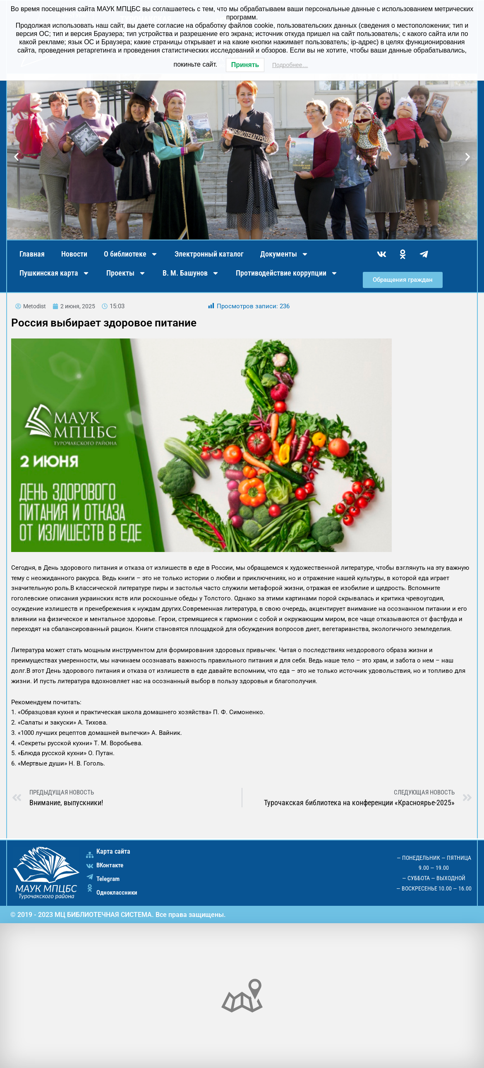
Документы (284, 254)
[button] (16, 157)
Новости (74, 254)
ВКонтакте (111, 865)
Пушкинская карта (54, 273)
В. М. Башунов (191, 273)
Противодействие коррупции (287, 273)
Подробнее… (290, 65)
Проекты (126, 273)
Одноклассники (118, 892)
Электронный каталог (209, 254)
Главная (32, 254)
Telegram (109, 879)
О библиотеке (131, 254)
